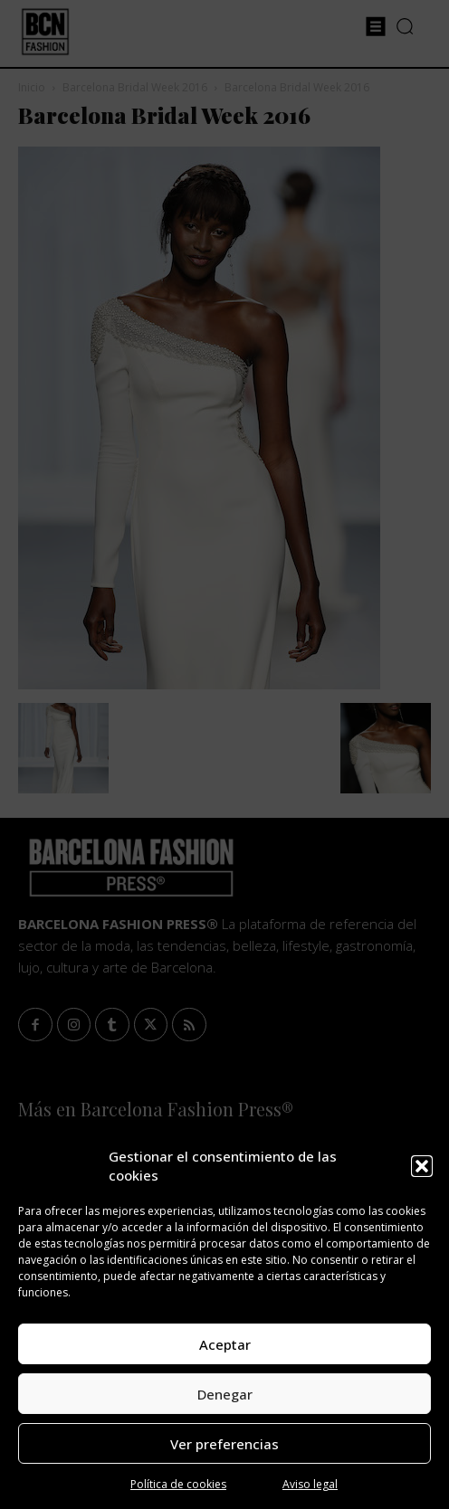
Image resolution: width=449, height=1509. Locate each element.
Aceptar (225, 1344)
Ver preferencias (224, 1444)
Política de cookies (178, 1484)
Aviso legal (310, 1484)
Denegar (225, 1394)
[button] (422, 1166)
